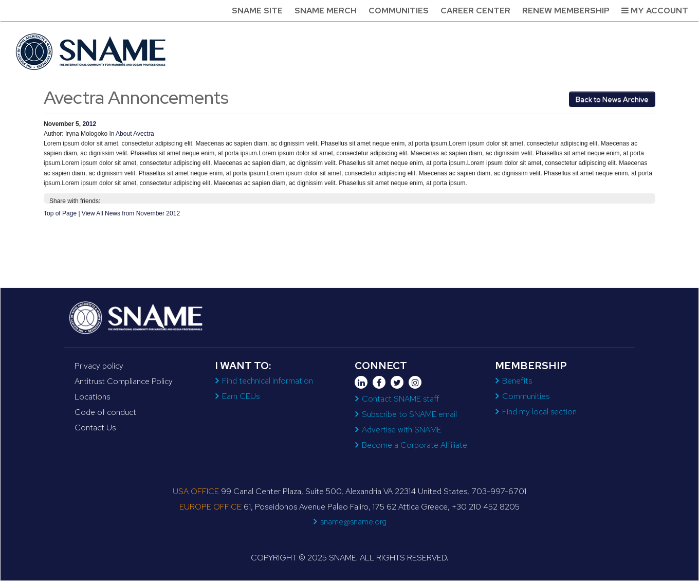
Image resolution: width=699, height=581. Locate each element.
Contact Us (95, 427)
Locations (92, 396)
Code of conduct (105, 412)
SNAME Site (257, 10)
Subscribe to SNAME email (409, 414)
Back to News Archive (612, 99)
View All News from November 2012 (131, 213)
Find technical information (267, 380)
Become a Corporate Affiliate (414, 445)
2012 (89, 124)
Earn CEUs (241, 396)
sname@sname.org (353, 521)
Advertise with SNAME (402, 429)
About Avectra (135, 133)
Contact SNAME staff (400, 398)
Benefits (517, 380)
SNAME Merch (326, 10)
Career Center (475, 10)
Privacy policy (99, 365)
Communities (399, 10)
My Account (654, 10)
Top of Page (60, 213)
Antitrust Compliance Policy (124, 381)
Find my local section (539, 411)
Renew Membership (566, 10)
